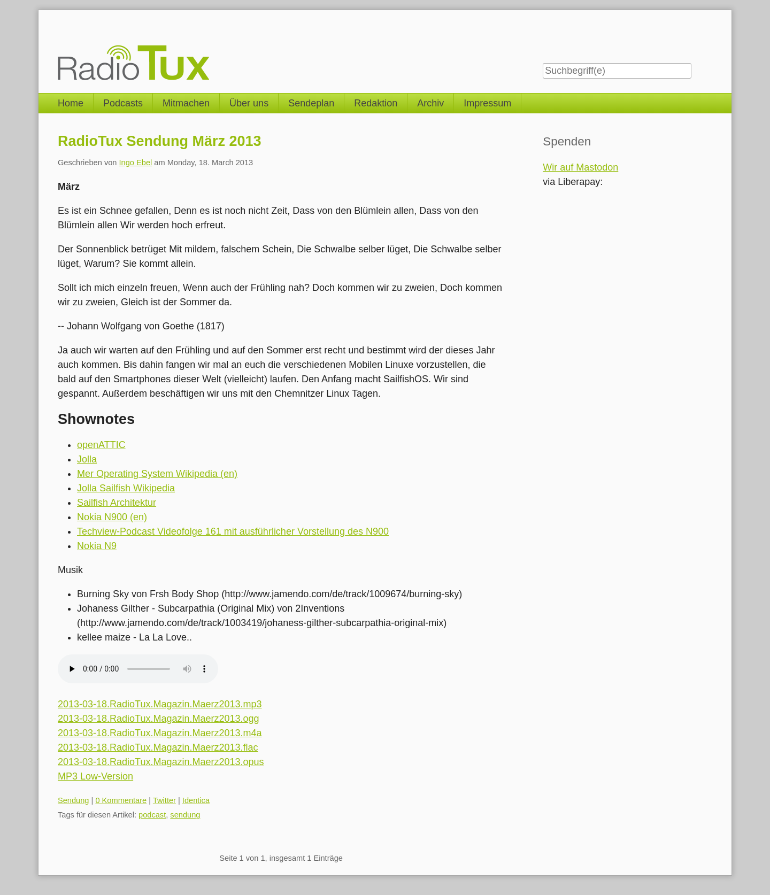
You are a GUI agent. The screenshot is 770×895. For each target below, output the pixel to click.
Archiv (430, 103)
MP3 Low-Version (95, 776)
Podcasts (123, 103)
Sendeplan (311, 103)
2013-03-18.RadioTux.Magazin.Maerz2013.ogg (158, 718)
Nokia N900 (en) (112, 517)
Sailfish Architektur (116, 502)
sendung (185, 815)
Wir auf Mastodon (580, 167)
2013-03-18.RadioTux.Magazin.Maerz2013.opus (161, 762)
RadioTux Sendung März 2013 (159, 141)
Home (70, 103)
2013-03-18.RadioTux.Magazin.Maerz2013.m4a (160, 733)
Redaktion (375, 103)
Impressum (487, 103)
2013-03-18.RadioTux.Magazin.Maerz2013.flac (158, 747)
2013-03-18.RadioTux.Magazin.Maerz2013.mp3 (160, 704)
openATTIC (101, 444)
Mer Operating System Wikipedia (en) (157, 473)
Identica (196, 800)
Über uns (248, 103)
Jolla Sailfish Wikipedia (126, 488)
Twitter (164, 800)
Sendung (73, 800)
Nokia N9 (97, 546)
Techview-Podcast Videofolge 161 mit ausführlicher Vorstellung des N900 (233, 531)
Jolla (87, 459)
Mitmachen (186, 103)
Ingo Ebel (135, 162)
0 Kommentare (121, 800)
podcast (152, 815)
